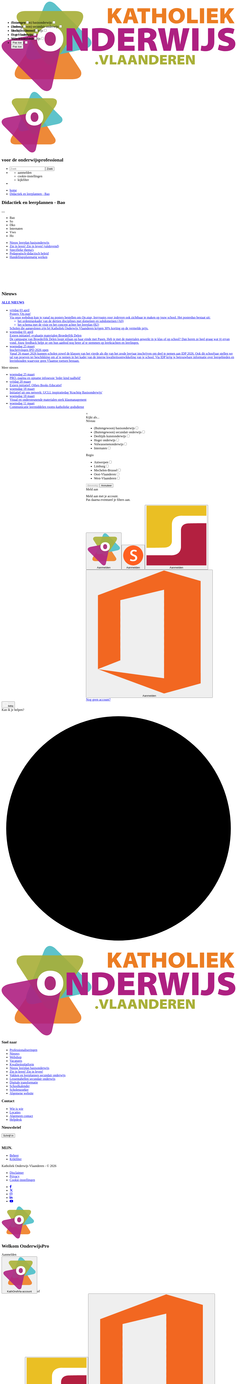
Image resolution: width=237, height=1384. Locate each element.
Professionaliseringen (23, 1050)
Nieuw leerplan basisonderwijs (29, 1068)
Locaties (15, 1112)
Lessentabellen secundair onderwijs (32, 1079)
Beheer (14, 1155)
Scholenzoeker (19, 1089)
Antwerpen (103, 462)
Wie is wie (16, 1108)
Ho (12, 235)
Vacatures (16, 1060)
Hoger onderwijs (106, 440)
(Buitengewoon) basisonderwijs (116, 428)
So (11, 221)
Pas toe (17, 46)
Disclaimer (17, 1172)
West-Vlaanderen (107, 478)
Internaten (16, 228)
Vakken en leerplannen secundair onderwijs (37, 1075)
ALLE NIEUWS (13, 302)
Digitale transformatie (24, 1082)
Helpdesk (16, 1119)
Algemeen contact (21, 1116)
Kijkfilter (16, 1159)
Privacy (14, 1176)
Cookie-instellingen (22, 1180)
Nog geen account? (98, 699)
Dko (12, 225)
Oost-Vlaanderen (106, 474)
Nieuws (14, 1053)
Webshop (15, 1057)
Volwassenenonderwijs (110, 444)
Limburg (101, 466)
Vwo (13, 232)
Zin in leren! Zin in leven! (26, 1071)
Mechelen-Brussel (107, 470)
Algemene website (22, 1093)
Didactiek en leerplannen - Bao (30, 194)
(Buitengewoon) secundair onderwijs (119, 432)
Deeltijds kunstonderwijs (112, 436)
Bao (12, 217)
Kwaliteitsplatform (22, 1064)
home (13, 190)
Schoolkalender (20, 1086)
